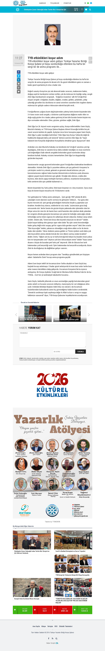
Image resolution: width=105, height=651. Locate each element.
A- (90, 62)
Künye (44, 626)
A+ (90, 58)
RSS (56, 626)
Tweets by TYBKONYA (52, 522)
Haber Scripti (50, 643)
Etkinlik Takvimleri (65, 626)
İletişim (50, 626)
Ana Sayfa (36, 626)
